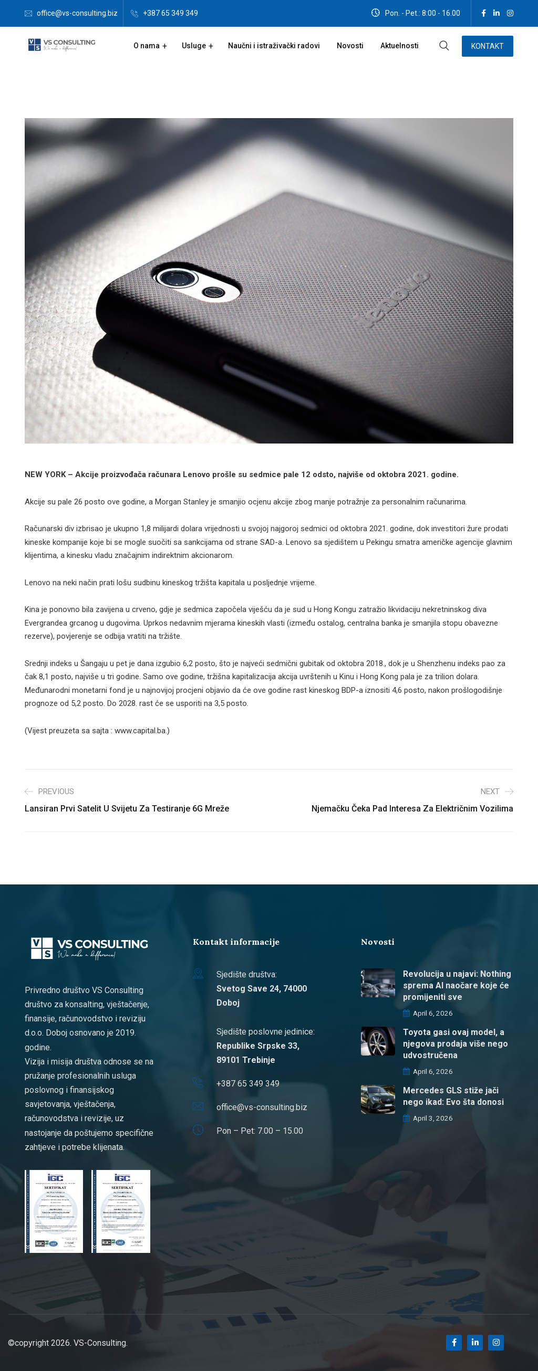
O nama (146, 45)
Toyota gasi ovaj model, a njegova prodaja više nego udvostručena (455, 1043)
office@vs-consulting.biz (77, 13)
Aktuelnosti (399, 45)
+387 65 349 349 (170, 13)
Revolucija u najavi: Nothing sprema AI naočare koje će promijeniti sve (457, 985)
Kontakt (487, 46)
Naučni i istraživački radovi (274, 45)
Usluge (194, 45)
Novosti (350, 45)
